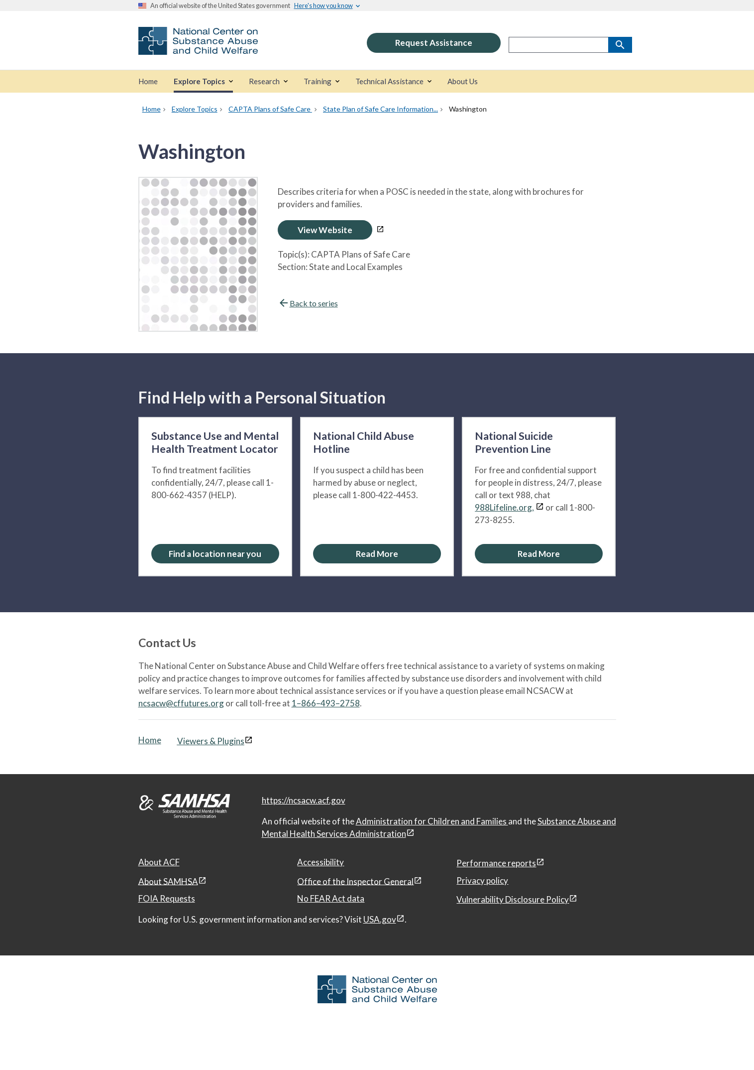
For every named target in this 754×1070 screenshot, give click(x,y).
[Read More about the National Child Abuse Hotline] (377, 553)
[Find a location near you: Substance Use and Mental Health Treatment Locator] (215, 553)
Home (149, 740)
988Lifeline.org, (504, 507)
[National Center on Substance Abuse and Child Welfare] (198, 48)
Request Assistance (433, 42)
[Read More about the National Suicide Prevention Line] (539, 553)
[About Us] (462, 81)
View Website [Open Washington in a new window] (325, 230)
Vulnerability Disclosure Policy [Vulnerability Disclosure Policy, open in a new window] (512, 899)
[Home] (148, 81)
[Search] (620, 45)
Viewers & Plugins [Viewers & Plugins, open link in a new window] (210, 741)
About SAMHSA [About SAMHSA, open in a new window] (168, 881)
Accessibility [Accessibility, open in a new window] (320, 862)
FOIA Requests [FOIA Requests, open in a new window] (166, 898)
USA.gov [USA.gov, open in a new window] (379, 919)
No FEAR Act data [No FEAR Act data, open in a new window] (330, 898)
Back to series (308, 303)
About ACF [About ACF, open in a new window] (159, 862)
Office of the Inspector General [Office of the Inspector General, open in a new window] (355, 881)
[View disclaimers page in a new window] (380, 230)
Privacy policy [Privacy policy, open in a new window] (482, 880)
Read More (377, 553)
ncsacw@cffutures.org (181, 703)
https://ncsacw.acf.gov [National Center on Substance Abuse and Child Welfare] (303, 800)
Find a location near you (215, 553)
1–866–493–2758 (326, 703)
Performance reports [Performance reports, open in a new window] (496, 863)
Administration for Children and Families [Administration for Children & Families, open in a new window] (432, 821)
